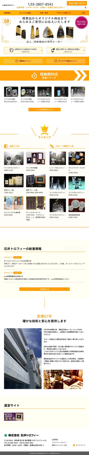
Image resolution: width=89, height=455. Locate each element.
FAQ (83, 13)
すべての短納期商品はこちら (44, 119)
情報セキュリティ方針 (59, 445)
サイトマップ (79, 445)
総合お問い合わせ (77, 3)
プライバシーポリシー (59, 442)
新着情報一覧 (44, 289)
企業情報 (55, 439)
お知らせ (17, 257)
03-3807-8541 (40, 4)
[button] (2, 29)
